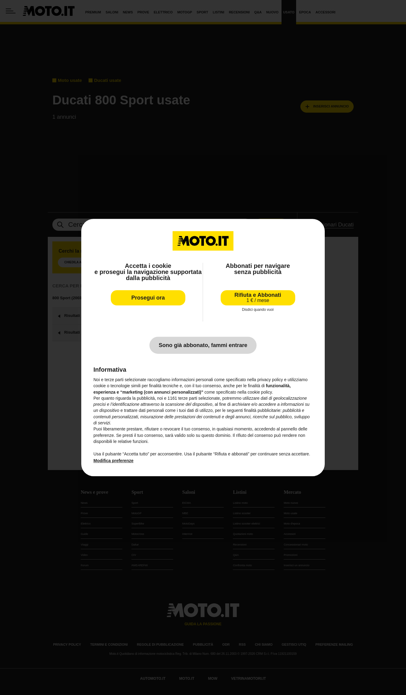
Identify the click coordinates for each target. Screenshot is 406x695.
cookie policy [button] (260, 392)
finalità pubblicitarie (262, 410)
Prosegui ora (148, 298)
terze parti (187, 398)
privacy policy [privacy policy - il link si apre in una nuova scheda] (270, 379)
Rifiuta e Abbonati (257, 297)
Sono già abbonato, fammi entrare (203, 345)
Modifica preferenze (113, 460)
